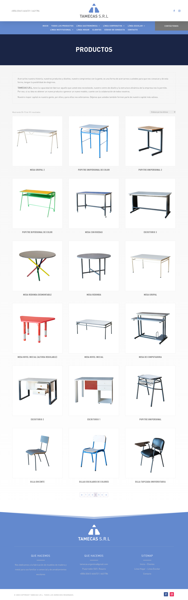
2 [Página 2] (89, 494)
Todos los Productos (62, 26)
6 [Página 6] (102, 494)
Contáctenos (171, 26)
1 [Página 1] (85, 494)
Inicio (45, 26)
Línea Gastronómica (87, 26)
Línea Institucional (60, 30)
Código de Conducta (114, 30)
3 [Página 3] (92, 494)
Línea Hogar (83, 30)
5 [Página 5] (98, 494)
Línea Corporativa (112, 26)
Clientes (96, 30)
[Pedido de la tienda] (163, 112)
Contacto (133, 30)
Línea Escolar (135, 26)
